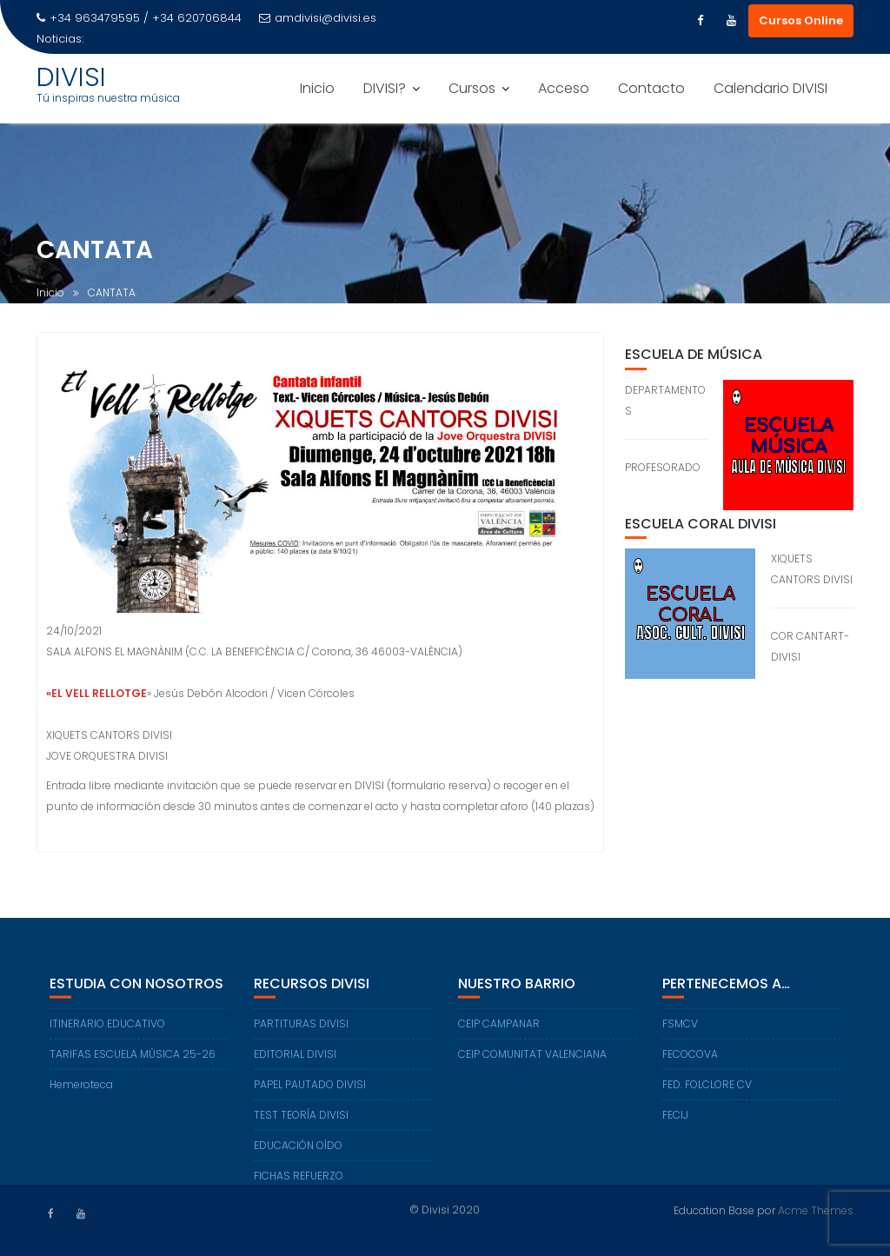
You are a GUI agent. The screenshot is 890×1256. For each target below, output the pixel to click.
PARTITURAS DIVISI (301, 1030)
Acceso (563, 88)
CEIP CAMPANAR (499, 1030)
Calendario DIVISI (770, 88)
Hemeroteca (81, 1091)
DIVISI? (384, 88)
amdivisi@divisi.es (317, 18)
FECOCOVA (690, 1060)
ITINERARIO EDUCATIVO (107, 1030)
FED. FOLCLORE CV (707, 1091)
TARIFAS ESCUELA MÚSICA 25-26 (133, 1060)
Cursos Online (801, 20)
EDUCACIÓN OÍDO (298, 1152)
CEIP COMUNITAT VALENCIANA (532, 1060)
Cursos (471, 88)
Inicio (317, 88)
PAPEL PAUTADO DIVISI (310, 1091)
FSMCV (680, 1030)
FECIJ (675, 1121)
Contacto (651, 88)
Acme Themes (815, 1209)
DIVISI (71, 77)
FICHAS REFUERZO (298, 1182)
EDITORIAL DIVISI (295, 1060)
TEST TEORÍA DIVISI (301, 1121)
